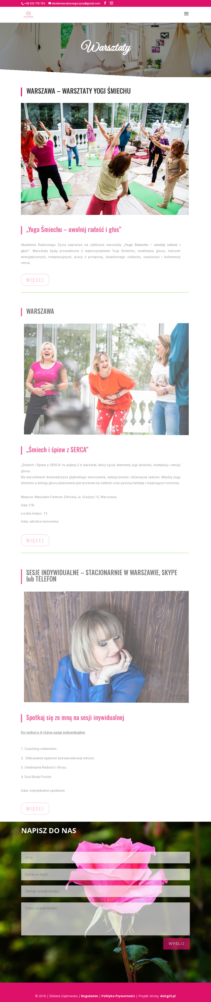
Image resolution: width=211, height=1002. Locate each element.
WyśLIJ (176, 944)
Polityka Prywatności (118, 996)
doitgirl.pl (168, 996)
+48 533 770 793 (34, 3)
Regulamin (89, 996)
